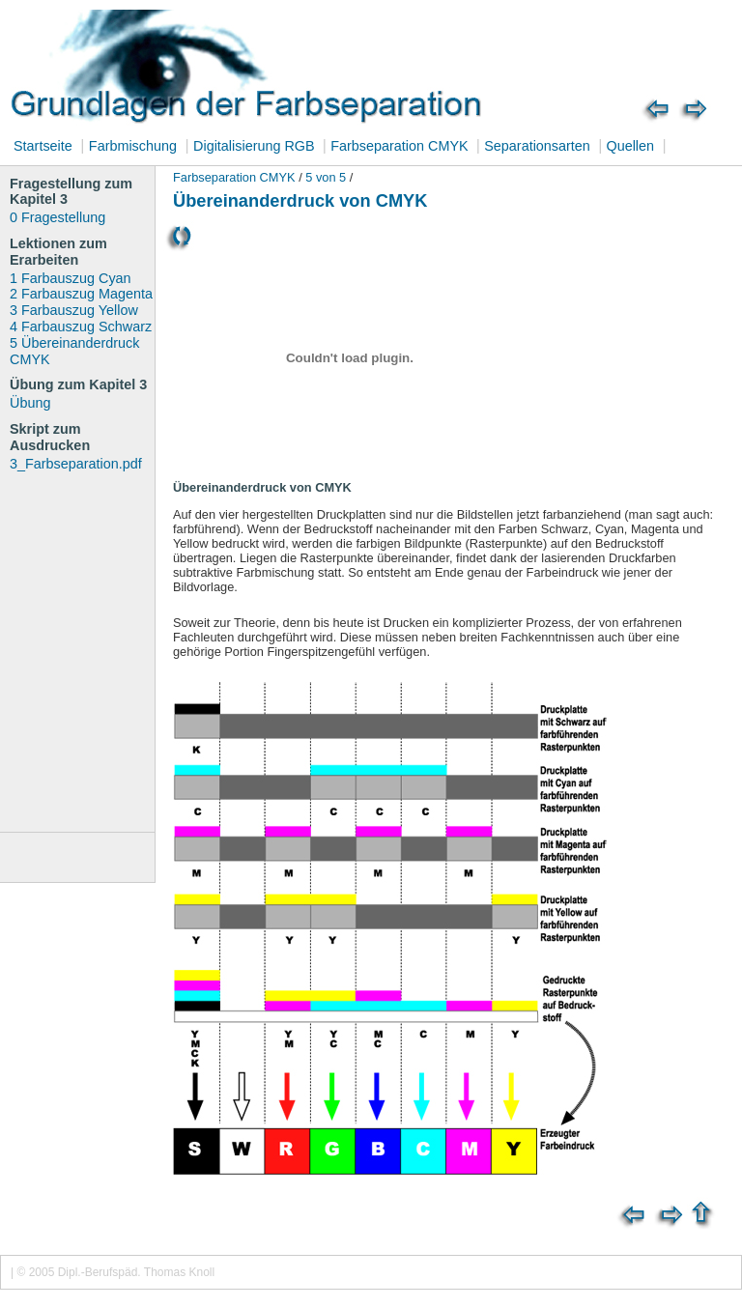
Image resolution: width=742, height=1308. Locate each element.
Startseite (43, 146)
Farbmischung (133, 146)
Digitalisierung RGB (256, 146)
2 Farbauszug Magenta (81, 293)
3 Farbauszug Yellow (74, 310)
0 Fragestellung (57, 217)
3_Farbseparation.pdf (76, 463)
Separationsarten (537, 146)
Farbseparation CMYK (400, 146)
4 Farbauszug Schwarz (81, 326)
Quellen (628, 146)
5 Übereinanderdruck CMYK (74, 351)
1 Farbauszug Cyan (70, 278)
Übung (30, 403)
